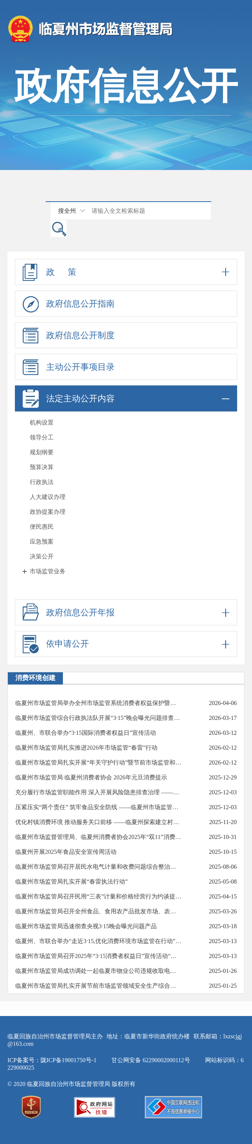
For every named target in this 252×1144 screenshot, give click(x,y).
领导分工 (42, 437)
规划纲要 (42, 452)
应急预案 (42, 541)
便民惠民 (42, 526)
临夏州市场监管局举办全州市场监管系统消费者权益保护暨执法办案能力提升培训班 (98, 703)
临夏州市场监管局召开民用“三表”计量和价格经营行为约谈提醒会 (98, 896)
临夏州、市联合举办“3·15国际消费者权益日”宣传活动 (85, 733)
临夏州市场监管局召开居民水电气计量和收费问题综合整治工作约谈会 (98, 866)
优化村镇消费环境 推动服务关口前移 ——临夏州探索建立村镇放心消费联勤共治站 (98, 822)
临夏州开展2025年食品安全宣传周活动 (66, 852)
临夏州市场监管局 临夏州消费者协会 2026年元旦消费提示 (91, 777)
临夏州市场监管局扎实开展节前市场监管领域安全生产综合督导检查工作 (98, 986)
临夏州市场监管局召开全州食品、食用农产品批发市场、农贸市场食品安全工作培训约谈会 (98, 911)
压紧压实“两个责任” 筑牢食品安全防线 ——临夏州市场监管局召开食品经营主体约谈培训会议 (98, 807)
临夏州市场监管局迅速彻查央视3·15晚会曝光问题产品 (86, 926)
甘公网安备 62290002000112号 (150, 1060)
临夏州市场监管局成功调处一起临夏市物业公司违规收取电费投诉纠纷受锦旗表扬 (98, 971)
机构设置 (42, 422)
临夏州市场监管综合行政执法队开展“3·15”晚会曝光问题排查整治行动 (98, 718)
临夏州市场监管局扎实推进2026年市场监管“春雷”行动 (86, 747)
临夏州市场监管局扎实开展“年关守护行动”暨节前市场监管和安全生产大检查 (98, 762)
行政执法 (42, 482)
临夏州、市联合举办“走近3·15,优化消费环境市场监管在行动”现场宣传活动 (98, 941)
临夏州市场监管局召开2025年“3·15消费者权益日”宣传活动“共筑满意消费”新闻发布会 (98, 956)
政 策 (126, 272)
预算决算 (42, 467)
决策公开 (42, 556)
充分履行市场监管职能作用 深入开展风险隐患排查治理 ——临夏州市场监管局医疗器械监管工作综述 (98, 792)
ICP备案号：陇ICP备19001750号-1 (51, 1060)
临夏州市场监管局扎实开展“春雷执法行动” (71, 881)
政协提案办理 (48, 512)
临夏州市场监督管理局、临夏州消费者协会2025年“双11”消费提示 (98, 837)
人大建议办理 (48, 497)
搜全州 (67, 211)
